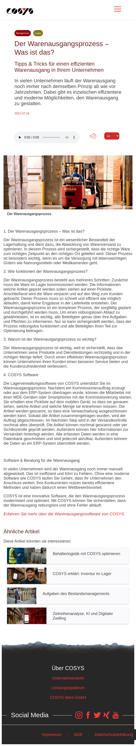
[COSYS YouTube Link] (115, 717)
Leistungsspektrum (68, 688)
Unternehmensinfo (68, 678)
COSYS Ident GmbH (68, 697)
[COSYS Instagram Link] (78, 717)
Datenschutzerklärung (114, 734)
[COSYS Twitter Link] (97, 717)
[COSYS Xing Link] (106, 717)
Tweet (68, 143)
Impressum (51, 734)
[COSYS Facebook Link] (88, 717)
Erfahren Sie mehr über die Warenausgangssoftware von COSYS (64, 514)
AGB (78, 734)
